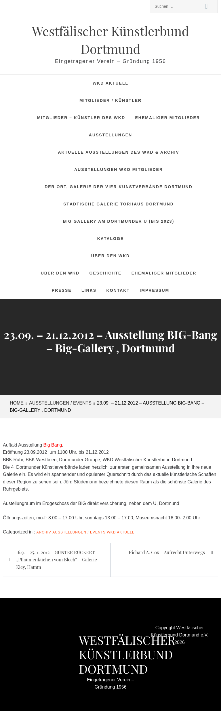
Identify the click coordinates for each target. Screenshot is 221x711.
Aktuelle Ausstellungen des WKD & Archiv (118, 152)
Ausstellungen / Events (79, 532)
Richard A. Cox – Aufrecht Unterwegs (167, 552)
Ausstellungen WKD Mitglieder (118, 169)
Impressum (154, 290)
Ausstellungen (110, 135)
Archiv (44, 532)
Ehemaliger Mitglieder (167, 117)
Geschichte (105, 273)
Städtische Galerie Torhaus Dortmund (118, 204)
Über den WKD (110, 255)
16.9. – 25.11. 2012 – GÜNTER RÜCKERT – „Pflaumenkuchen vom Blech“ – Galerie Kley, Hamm (57, 559)
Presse (62, 290)
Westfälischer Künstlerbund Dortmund (127, 654)
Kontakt (118, 290)
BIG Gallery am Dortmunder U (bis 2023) (118, 221)
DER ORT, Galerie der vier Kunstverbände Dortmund (119, 186)
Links (88, 290)
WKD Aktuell (110, 83)
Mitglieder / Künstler (110, 100)
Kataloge (110, 238)
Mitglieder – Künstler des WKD (81, 117)
